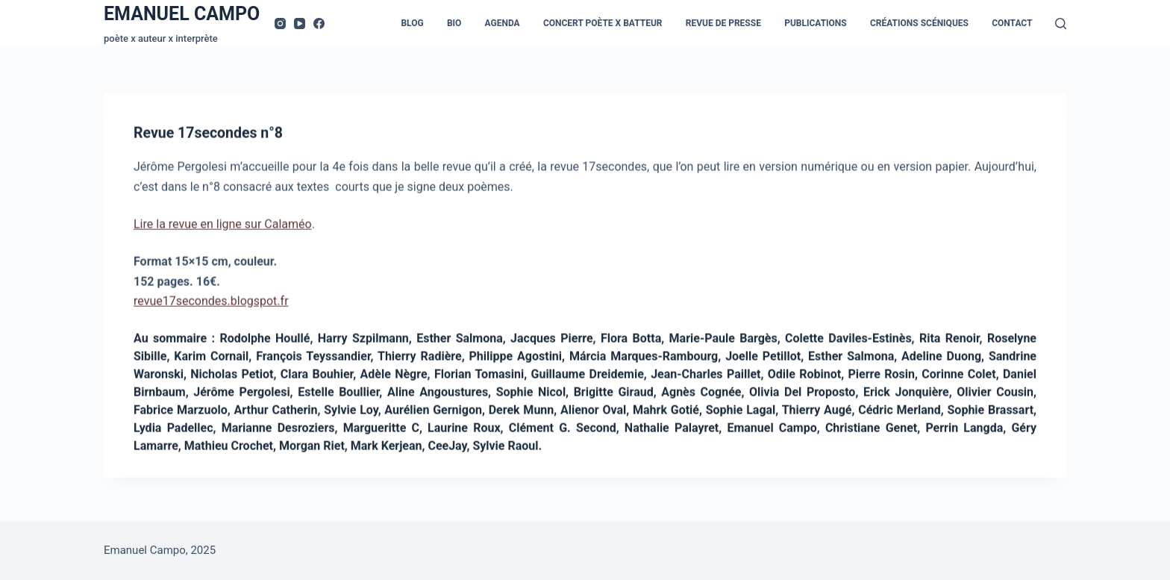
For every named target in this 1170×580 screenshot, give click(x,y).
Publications (815, 23)
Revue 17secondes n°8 (210, 135)
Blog (412, 23)
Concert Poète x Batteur (603, 23)
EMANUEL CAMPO (182, 14)
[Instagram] (280, 23)
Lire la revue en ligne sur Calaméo (223, 226)
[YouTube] (299, 23)
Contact (1012, 23)
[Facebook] (319, 23)
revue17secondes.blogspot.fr (211, 303)
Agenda (502, 23)
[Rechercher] (1060, 23)
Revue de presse (723, 23)
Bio (454, 23)
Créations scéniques (919, 23)
